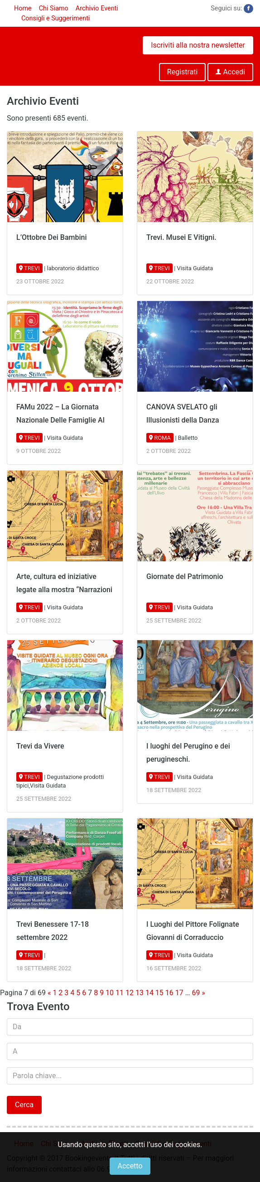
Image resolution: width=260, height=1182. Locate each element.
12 (129, 992)
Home (23, 8)
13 (139, 992)
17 (179, 992)
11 (120, 992)
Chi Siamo (53, 8)
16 (169, 992)
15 (159, 992)
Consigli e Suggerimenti (55, 18)
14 (149, 992)
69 (196, 992)
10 (110, 992)
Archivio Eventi (97, 8)
